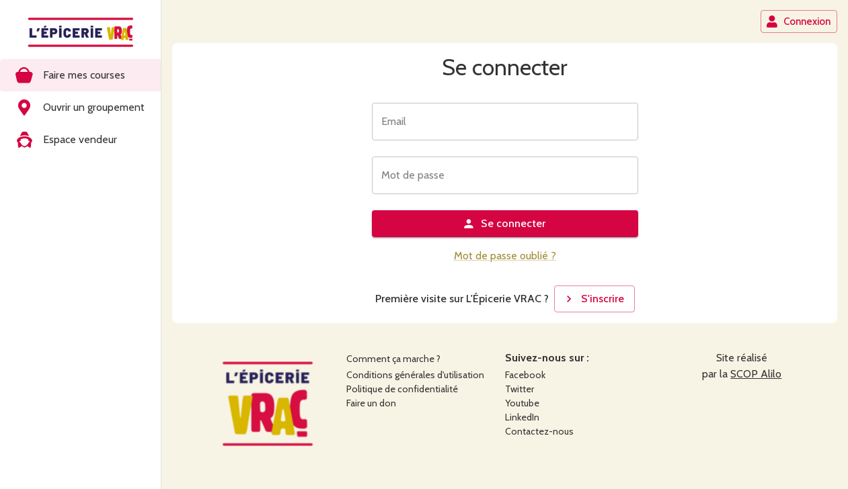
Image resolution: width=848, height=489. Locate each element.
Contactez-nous (539, 431)
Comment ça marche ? (393, 359)
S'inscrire (593, 299)
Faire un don (371, 403)
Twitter (519, 389)
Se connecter (503, 223)
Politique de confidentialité (402, 389)
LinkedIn (522, 417)
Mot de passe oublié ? (505, 255)
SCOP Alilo (755, 373)
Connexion (798, 21)
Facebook (525, 375)
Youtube (522, 403)
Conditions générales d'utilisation (415, 375)
